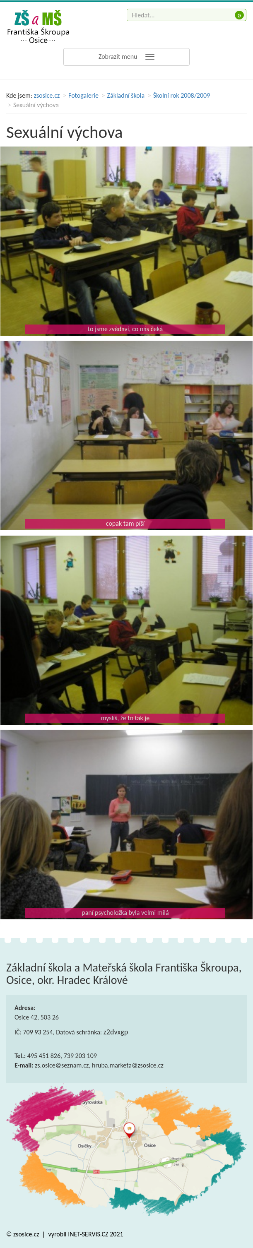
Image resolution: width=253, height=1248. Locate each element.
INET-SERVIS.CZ (88, 1234)
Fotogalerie (83, 95)
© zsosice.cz (23, 1234)
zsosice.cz (47, 95)
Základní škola (126, 95)
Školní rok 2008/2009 (181, 95)
